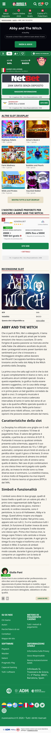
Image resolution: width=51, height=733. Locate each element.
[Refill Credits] (9, 53)
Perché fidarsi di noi (10, 629)
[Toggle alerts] (35, 4)
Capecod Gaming (9, 667)
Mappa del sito (8, 638)
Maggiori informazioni (25, 92)
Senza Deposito (6, 14)
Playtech (5, 649)
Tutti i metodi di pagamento (34, 625)
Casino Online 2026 (19, 14)
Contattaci (6, 634)
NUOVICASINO (6, 20)
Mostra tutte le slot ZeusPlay (25, 200)
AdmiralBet (40, 320)
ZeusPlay (26, 33)
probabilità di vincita (32, 730)
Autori (4, 624)
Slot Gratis (30, 14)
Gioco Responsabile (36, 655)
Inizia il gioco (25, 44)
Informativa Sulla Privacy (38, 651)
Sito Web (44, 103)
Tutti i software (8, 672)
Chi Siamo (6, 620)
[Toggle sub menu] (4, 4)
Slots (15, 20)
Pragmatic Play (8, 662)
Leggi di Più (42, 598)
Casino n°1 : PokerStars (42, 14)
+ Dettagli (25, 252)
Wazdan (5, 653)
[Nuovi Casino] (19, 4)
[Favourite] (22, 53)
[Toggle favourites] (46, 4)
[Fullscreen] (3, 53)
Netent (5, 658)
